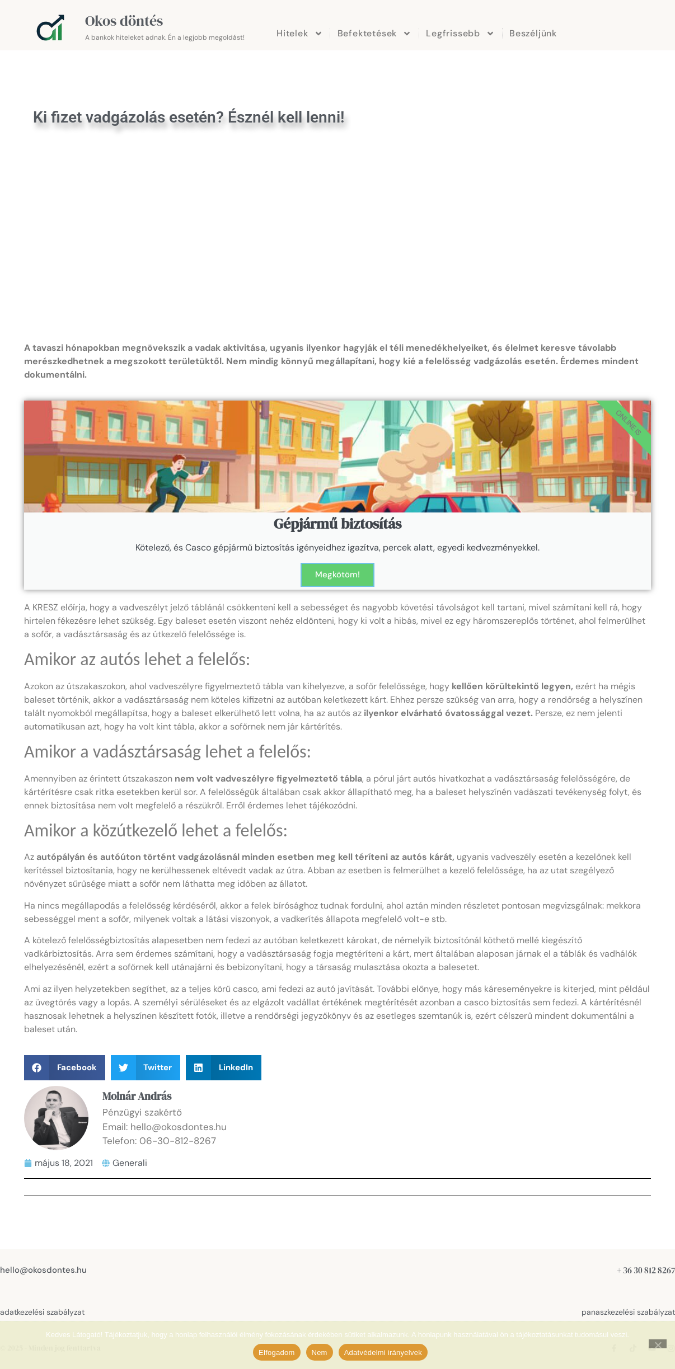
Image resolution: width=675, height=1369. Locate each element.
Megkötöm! (337, 574)
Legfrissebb (460, 33)
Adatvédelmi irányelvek (383, 1352)
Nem (319, 1352)
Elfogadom (276, 1352)
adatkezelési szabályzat (42, 1312)
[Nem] (658, 1343)
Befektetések (374, 33)
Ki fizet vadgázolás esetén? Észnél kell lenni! (189, 117)
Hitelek (299, 33)
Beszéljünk (533, 33)
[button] (64, 1067)
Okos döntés (124, 21)
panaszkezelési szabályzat (628, 1312)
